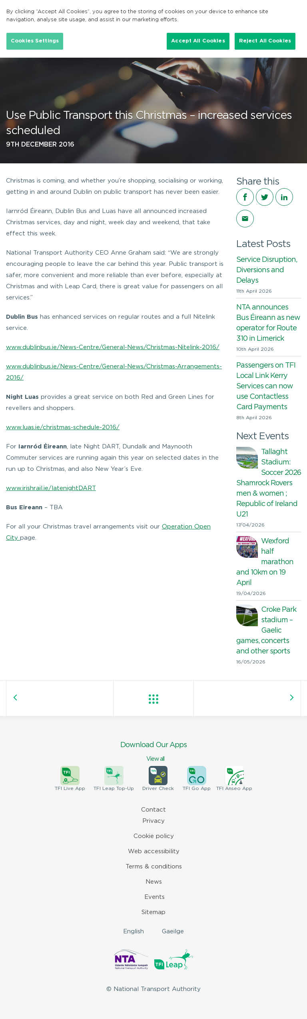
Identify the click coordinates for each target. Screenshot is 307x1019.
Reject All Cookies (265, 41)
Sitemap (153, 912)
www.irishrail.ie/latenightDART (51, 488)
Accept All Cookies (198, 41)
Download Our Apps (153, 752)
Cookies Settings (35, 41)
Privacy (153, 821)
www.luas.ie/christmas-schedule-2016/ (63, 427)
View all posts (153, 699)
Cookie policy (154, 836)
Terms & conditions (154, 866)
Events (154, 897)
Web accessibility (153, 851)
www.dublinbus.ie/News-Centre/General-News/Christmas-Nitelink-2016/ (112, 347)
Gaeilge (173, 931)
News (154, 881)
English (133, 931)
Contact (153, 809)
